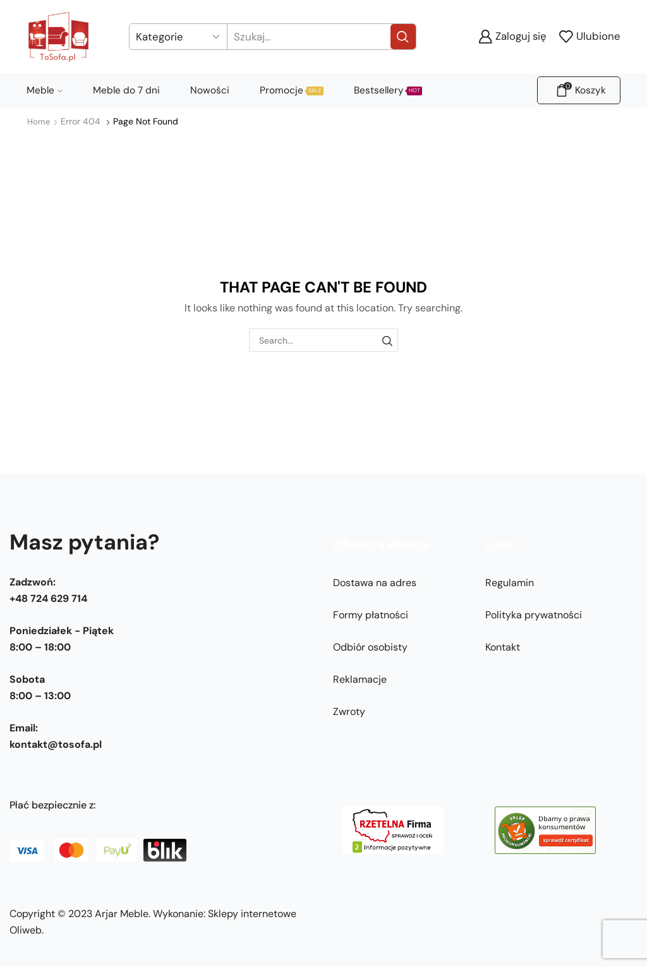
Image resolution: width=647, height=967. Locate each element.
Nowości (209, 90)
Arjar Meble (121, 913)
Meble (45, 90)
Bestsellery (388, 90)
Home (39, 121)
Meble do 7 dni (126, 90)
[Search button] (403, 36)
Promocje (292, 90)
